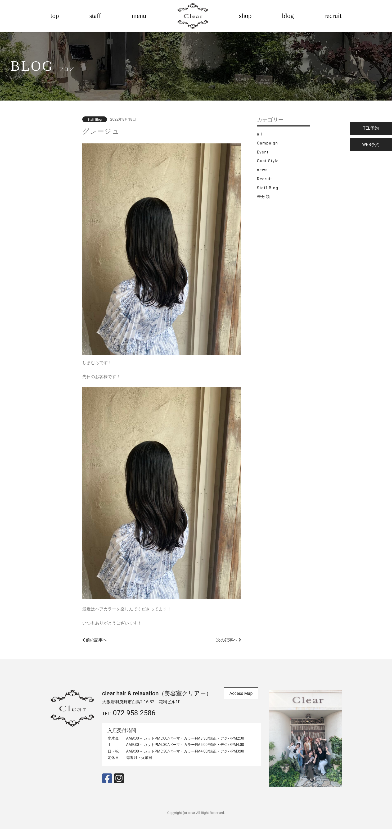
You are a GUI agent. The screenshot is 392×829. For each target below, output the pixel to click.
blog (288, 15)
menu (139, 15)
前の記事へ (94, 639)
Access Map (241, 693)
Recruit (264, 178)
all (259, 134)
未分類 (263, 196)
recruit (332, 15)
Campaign (267, 143)
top (55, 15)
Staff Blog (267, 187)
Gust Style (268, 160)
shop (245, 15)
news (262, 169)
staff (95, 15)
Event (263, 152)
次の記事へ (228, 639)
